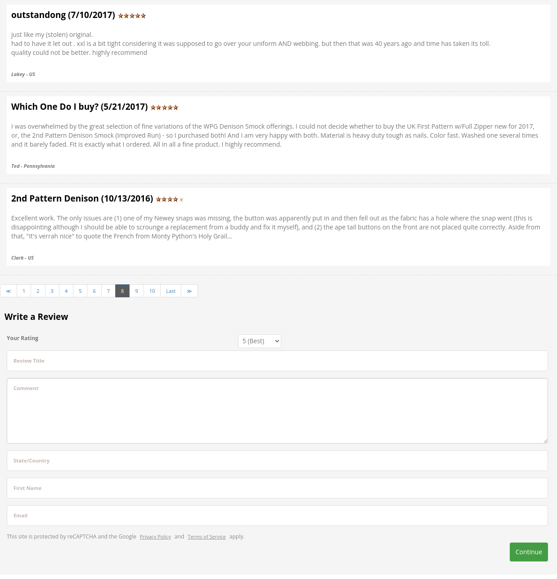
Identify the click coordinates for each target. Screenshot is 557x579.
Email (20, 515)
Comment (26, 388)
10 (152, 290)
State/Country (31, 460)
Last (170, 290)
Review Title (29, 360)
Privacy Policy (155, 536)
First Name (27, 488)
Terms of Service (207, 536)
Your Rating (22, 338)
